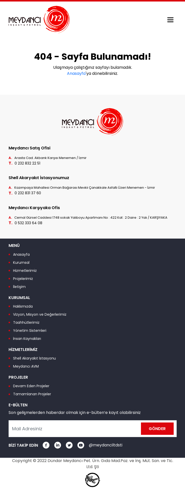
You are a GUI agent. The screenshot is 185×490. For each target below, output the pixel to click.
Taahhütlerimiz (26, 322)
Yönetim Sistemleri (29, 330)
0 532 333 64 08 (28, 222)
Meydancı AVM (26, 366)
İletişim (19, 286)
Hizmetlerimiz (25, 270)
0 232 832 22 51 (27, 163)
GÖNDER (157, 429)
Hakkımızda (23, 306)
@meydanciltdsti (105, 445)
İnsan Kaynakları (27, 338)
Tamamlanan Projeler (32, 394)
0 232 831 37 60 (28, 192)
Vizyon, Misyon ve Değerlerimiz (39, 314)
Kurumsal (21, 262)
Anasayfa (76, 73)
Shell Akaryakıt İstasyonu (34, 358)
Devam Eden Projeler (31, 385)
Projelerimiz (23, 278)
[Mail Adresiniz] (93, 428)
